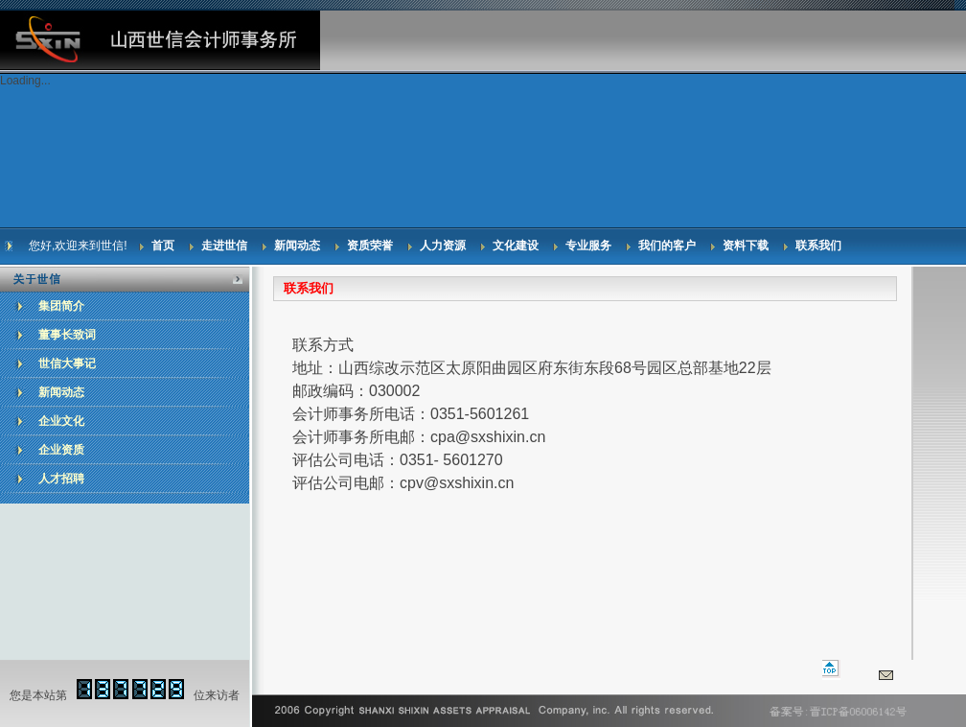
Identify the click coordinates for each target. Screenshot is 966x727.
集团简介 (61, 306)
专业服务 (588, 245)
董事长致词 (67, 334)
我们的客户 (667, 245)
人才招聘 (61, 478)
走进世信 (224, 245)
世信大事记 (67, 363)
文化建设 (516, 245)
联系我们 (818, 245)
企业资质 (61, 450)
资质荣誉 (370, 245)
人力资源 (443, 245)
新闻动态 (297, 245)
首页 (162, 245)
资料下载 (746, 245)
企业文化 (61, 421)
